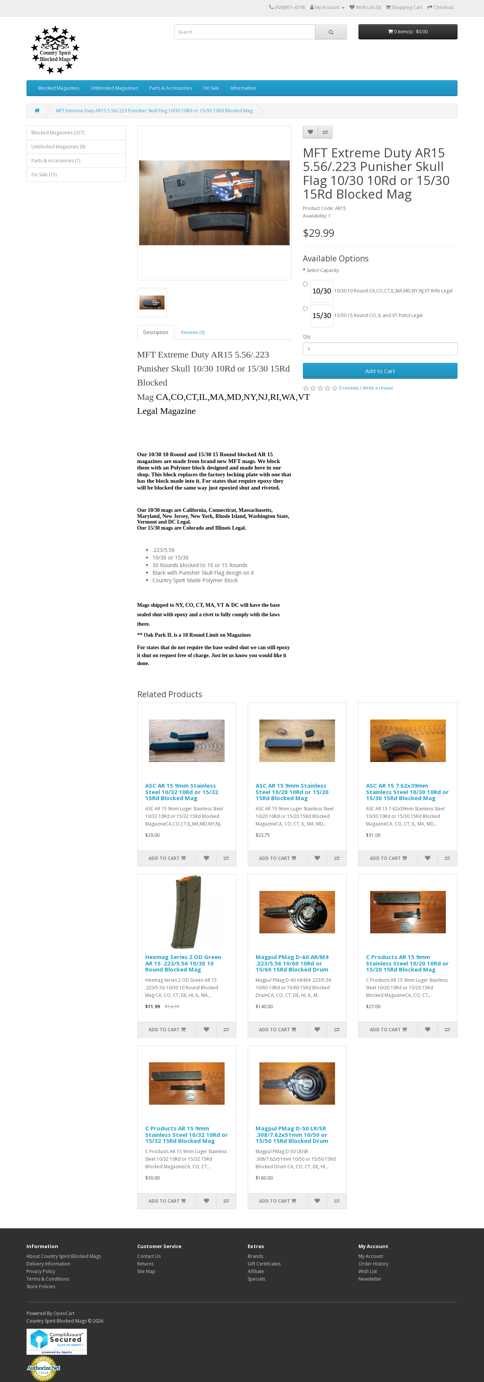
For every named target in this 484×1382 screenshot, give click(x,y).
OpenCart (63, 1313)
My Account (370, 1256)
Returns (145, 1264)
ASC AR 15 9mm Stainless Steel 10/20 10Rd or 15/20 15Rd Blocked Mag (292, 792)
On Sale (211, 88)
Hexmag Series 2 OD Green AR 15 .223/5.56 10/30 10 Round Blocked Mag (183, 963)
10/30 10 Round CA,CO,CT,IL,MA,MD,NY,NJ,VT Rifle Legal (378, 291)
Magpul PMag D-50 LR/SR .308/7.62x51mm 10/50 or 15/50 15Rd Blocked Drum (292, 1134)
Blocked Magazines (58, 88)
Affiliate (256, 1271)
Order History (373, 1264)
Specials (256, 1279)
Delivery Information (48, 1264)
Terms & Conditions (47, 1279)
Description (155, 332)
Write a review (378, 388)
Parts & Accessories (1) (55, 160)
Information (243, 88)
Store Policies (40, 1286)
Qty (306, 336)
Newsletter (370, 1279)
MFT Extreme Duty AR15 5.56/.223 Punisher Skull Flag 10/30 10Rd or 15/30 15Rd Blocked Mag (154, 110)
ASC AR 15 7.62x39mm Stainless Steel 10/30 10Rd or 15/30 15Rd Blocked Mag (407, 792)
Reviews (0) (193, 332)
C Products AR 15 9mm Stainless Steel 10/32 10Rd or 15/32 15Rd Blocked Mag (186, 1134)
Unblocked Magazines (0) (58, 146)
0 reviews (349, 388)
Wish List (367, 1271)
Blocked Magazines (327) (57, 132)
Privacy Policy (40, 1271)
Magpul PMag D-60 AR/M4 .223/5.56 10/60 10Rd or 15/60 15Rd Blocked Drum (292, 963)
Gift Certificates (264, 1264)
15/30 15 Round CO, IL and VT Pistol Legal (363, 316)
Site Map (146, 1271)
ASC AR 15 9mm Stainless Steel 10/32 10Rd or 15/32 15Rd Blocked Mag (181, 792)
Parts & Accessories (170, 88)
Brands (255, 1256)
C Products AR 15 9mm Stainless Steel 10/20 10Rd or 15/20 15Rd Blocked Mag (407, 963)
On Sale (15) (44, 174)
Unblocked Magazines (114, 88)
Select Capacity (323, 270)
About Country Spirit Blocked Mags (63, 1256)
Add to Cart (380, 371)
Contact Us (149, 1256)
